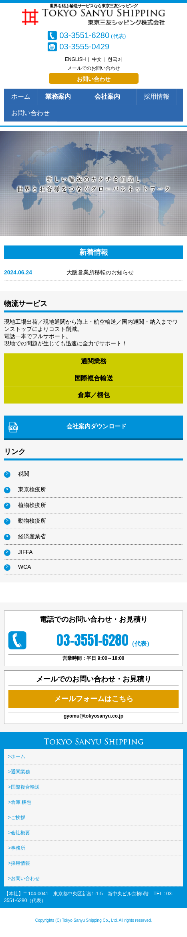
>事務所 (16, 848)
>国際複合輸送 (24, 787)
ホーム (20, 96)
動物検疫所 (32, 520)
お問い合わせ (94, 79)
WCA (24, 567)
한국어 (115, 59)
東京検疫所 (32, 489)
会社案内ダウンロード (96, 426)
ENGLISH (75, 59)
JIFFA (25, 552)
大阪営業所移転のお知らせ (100, 272)
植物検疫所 (32, 505)
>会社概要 (19, 833)
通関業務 (94, 361)
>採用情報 (19, 863)
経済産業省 (32, 536)
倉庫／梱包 (94, 394)
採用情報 (156, 96)
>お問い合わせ (24, 878)
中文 (97, 59)
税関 (23, 474)
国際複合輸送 (93, 378)
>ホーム (16, 756)
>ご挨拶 (16, 817)
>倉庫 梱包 (19, 802)
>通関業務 (19, 772)
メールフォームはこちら (93, 699)
